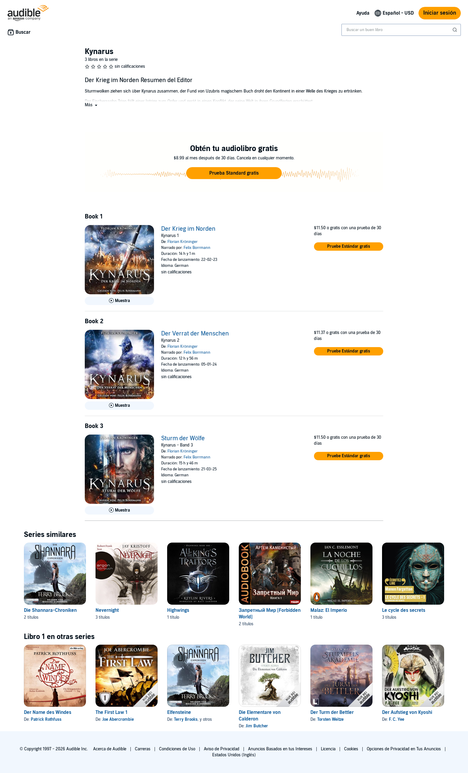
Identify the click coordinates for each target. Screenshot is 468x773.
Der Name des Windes (47, 712)
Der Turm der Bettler (332, 712)
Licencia (328, 749)
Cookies (351, 749)
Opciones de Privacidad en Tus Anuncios (404, 749)
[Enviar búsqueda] (455, 30)
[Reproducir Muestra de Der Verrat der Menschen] (119, 405)
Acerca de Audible (109, 749)
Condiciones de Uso (177, 749)
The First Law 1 (111, 712)
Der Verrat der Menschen (195, 333)
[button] (91, 104)
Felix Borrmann (197, 247)
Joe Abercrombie (118, 719)
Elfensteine (179, 712)
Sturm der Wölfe (183, 438)
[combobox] (401, 30)
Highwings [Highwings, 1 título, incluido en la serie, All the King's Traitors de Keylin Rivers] (178, 610)
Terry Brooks (186, 719)
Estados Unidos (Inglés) (234, 754)
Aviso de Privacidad (221, 749)
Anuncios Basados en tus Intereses (280, 749)
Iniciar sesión (439, 13)
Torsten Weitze (330, 719)
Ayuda (363, 13)
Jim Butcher (257, 726)
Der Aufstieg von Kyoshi (407, 712)
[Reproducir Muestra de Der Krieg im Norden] (119, 301)
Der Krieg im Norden (188, 228)
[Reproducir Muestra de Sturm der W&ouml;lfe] (119, 510)
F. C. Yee (396, 719)
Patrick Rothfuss (46, 719)
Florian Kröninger (182, 241)
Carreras (142, 749)
